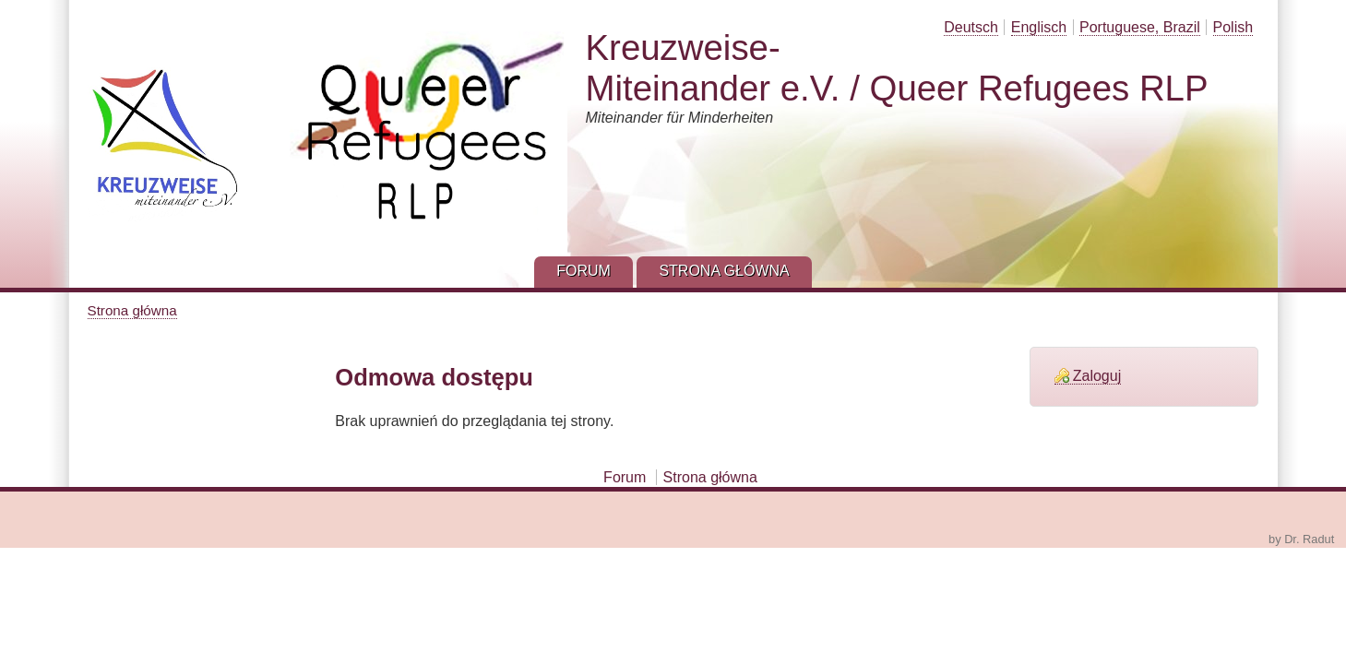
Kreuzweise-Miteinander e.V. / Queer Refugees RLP (897, 68)
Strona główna (132, 310)
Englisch (1038, 27)
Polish (1233, 27)
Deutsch (971, 27)
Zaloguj (1097, 376)
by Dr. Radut (1301, 539)
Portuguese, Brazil (1139, 27)
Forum (624, 477)
